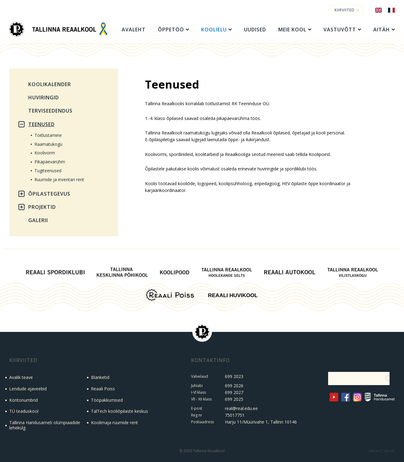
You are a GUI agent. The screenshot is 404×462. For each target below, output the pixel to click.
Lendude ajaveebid (28, 389)
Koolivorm (44, 153)
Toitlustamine (48, 135)
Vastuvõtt (340, 29)
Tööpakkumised (107, 400)
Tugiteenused (47, 170)
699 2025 (234, 399)
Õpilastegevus (49, 193)
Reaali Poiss (103, 389)
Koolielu (214, 29)
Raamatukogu (48, 144)
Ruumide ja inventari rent (59, 179)
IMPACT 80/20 (382, 450)
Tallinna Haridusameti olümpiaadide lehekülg (44, 425)
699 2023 (234, 376)
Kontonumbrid (23, 400)
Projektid (42, 207)
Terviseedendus (50, 110)
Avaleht (134, 29)
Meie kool (292, 29)
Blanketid (100, 377)
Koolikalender (49, 84)
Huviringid (43, 97)
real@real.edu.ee (241, 408)
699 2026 (234, 385)
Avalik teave (21, 377)
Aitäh (381, 29)
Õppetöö (171, 29)
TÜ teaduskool (23, 411)
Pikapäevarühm (49, 162)
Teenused (41, 124)
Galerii (38, 220)
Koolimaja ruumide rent (114, 422)
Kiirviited (347, 10)
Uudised (255, 29)
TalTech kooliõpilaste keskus (119, 411)
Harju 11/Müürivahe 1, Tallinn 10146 (261, 422)
